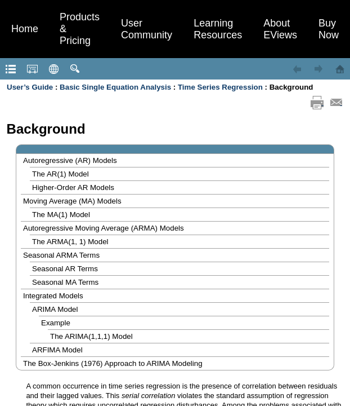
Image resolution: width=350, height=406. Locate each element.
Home (24, 28)
